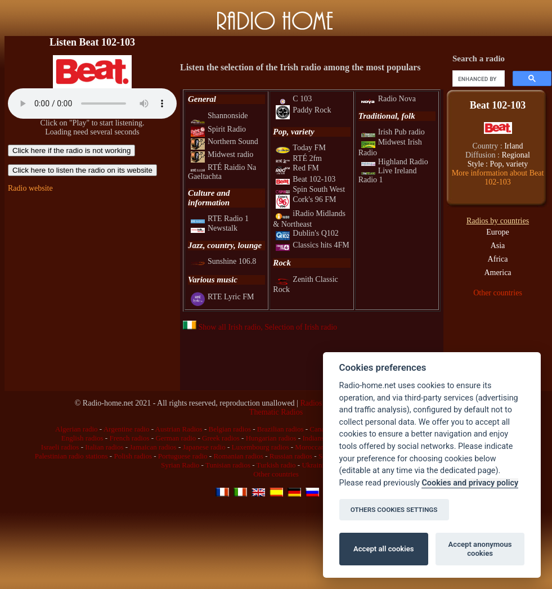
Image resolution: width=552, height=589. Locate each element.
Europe (497, 232)
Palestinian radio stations (71, 456)
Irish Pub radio (393, 132)
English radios (82, 438)
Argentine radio (127, 429)
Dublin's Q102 (307, 233)
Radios (311, 403)
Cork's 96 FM (306, 199)
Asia (498, 245)
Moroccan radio (318, 447)
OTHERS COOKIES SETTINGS (394, 510)
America (497, 272)
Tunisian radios (227, 465)
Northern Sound (224, 141)
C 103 (294, 99)
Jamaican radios (152, 447)
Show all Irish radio (222, 327)
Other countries (497, 293)
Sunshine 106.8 (223, 261)
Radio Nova (388, 99)
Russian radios (291, 456)
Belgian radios (230, 429)
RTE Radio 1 (220, 218)
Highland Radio (394, 162)
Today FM (301, 147)
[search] (477, 79)
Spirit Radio (218, 129)
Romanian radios (238, 456)
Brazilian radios (280, 429)
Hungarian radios (271, 438)
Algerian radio (76, 429)
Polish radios (133, 456)
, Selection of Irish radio (299, 327)
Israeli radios (60, 447)
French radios (129, 438)
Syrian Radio (180, 465)
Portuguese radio (183, 456)
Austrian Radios (179, 429)
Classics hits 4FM (312, 245)
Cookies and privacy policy (469, 483)
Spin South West (310, 189)
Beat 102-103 (305, 179)
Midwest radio (222, 154)
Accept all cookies (383, 549)
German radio (175, 438)
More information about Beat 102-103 (498, 177)
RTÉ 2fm (299, 158)
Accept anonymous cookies (480, 548)
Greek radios (221, 438)
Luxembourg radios (260, 447)
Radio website (30, 188)
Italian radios (104, 447)
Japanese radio (204, 447)
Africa (498, 259)
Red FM (297, 168)
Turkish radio (276, 465)
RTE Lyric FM (222, 297)
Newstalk (214, 228)
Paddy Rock (303, 110)
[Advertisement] (92, 271)
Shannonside (219, 115)
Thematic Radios (276, 412)
